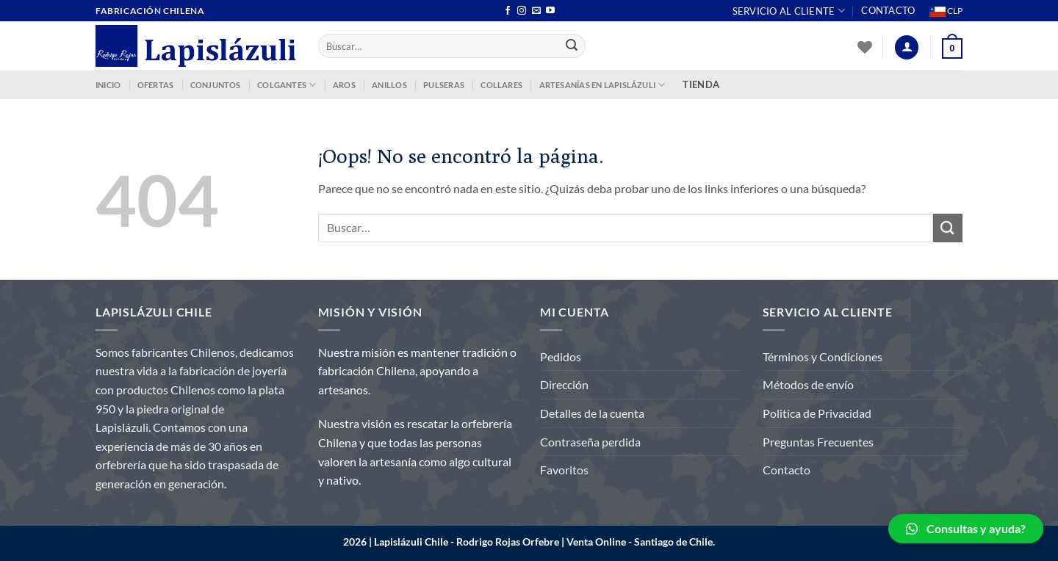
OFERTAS (155, 85)
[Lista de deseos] (864, 47)
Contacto (888, 10)
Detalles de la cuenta (592, 413)
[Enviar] (572, 46)
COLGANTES (286, 85)
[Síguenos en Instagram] (521, 11)
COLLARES (501, 85)
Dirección (564, 384)
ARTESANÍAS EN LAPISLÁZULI (602, 85)
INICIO (108, 85)
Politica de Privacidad (817, 413)
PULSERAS (443, 85)
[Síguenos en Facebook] (507, 11)
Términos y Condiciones (822, 356)
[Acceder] (906, 47)
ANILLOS (389, 85)
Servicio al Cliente (789, 11)
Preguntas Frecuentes (818, 442)
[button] (965, 528)
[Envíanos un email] (536, 11)
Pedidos (560, 356)
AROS (344, 85)
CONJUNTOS (215, 85)
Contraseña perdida (590, 442)
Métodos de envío (808, 384)
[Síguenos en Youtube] (550, 11)
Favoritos (564, 470)
